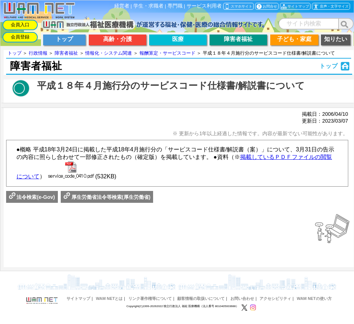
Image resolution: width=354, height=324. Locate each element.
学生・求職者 (148, 6)
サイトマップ (78, 298)
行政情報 (38, 53)
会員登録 (20, 37)
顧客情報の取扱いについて (201, 298)
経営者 (121, 6)
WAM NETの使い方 (314, 298)
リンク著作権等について (150, 298)
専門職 (175, 6)
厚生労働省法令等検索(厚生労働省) (107, 197)
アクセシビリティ (275, 298)
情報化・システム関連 (108, 53)
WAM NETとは (109, 298)
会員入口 (20, 24)
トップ (15, 53)
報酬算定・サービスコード (167, 53)
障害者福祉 (66, 53)
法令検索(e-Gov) (32, 197)
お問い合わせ (242, 298)
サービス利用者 (204, 6)
